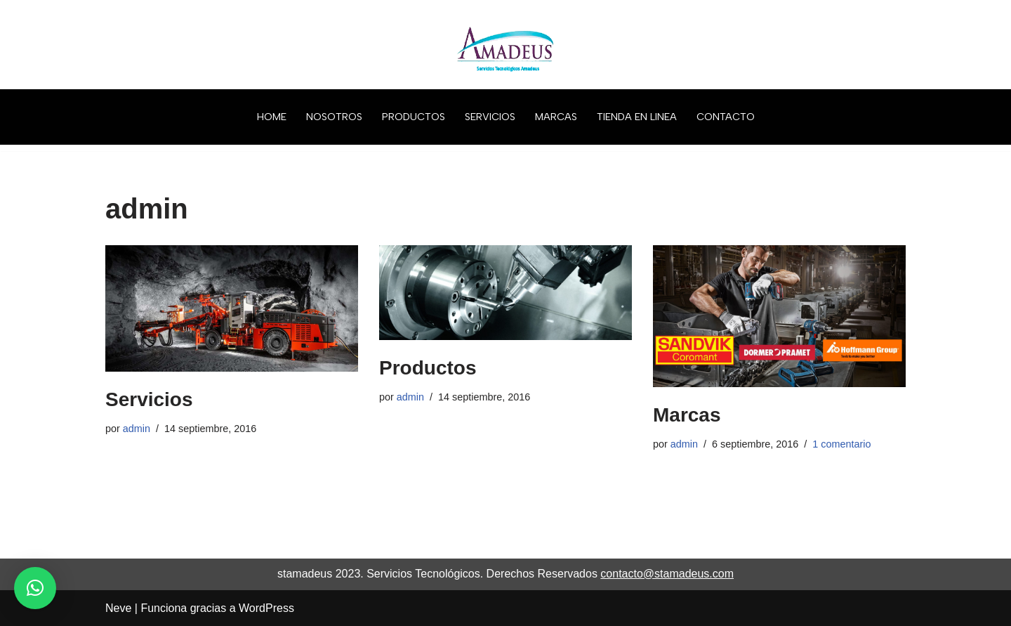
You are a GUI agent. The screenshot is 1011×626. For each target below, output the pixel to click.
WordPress (266, 608)
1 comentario (841, 444)
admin (136, 428)
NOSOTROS (334, 116)
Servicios (149, 399)
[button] (35, 588)
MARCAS (556, 116)
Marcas (687, 415)
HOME (271, 116)
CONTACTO (725, 116)
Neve (118, 608)
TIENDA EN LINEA (637, 116)
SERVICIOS (490, 116)
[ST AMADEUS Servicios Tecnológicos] (506, 45)
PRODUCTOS (413, 116)
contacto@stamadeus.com (667, 574)
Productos (427, 368)
